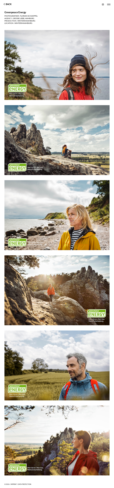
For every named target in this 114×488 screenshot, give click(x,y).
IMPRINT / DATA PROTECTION (21, 484)
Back (8, 4)
